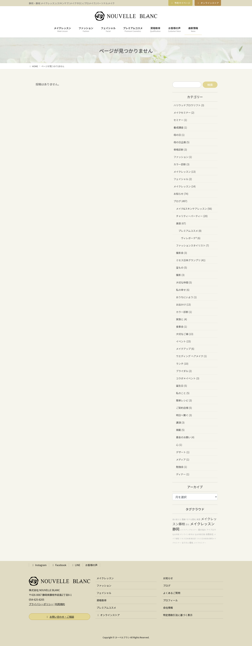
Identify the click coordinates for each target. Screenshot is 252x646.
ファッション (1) (183, 157)
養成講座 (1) (180, 127)
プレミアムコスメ (106, 607)
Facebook (59, 565)
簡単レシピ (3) (184, 400)
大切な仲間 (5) (184, 282)
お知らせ (168, 578)
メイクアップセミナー (189, 529)
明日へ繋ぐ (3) (184, 415)
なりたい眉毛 (187, 542)
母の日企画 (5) (181, 142)
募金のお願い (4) (185, 437)
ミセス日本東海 (202, 538)
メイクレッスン (105, 578)
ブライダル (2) (184, 371)
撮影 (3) (180, 275)
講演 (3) (180, 422)
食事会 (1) (181, 326)
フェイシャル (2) (183, 179)
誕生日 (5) (181, 385)
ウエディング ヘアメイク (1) (191, 356)
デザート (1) (182, 452)
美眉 (198, 519)
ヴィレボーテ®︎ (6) (190, 238)
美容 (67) (181, 223)
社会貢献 (175, 534)
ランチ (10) (182, 363)
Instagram (39, 565)
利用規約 (60, 604)
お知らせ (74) (181, 193)
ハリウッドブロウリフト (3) (189, 105)
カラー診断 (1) (184, 312)
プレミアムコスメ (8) (189, 230)
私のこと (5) (182, 393)
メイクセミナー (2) (184, 112)
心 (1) (179, 445)
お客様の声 (91, 565)
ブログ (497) (180, 201)
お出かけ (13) (183, 304)
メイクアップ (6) (185, 348)
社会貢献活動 (200, 534)
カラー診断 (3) (181, 164)
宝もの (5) (181, 267)
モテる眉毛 (191, 519)
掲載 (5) (180, 430)
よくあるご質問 (171, 593)
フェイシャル (104, 593)
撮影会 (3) (181, 253)
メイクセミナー (200, 542)
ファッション (104, 585)
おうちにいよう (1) (186, 297)
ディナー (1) (182, 474)
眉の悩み (202, 529)
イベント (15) (183, 341)
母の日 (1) (179, 135)
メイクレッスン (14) (185, 186)
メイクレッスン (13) (185, 171)
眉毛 (188, 524)
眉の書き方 (176, 519)
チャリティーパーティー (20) (192, 216)
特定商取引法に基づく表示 (177, 615)
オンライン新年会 (187, 534)
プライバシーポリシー (41, 604)
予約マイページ (180, 3)
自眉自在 (210, 534)
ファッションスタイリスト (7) (192, 245)
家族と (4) (181, 319)
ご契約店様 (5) (184, 408)
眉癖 (184, 519)
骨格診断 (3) (180, 149)
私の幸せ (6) (182, 290)
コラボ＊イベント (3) (187, 378)
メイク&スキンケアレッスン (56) (194, 208)
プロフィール (170, 600)
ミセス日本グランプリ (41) (190, 260)
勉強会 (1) (181, 467)
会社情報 (168, 607)
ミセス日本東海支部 (188, 538)
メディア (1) (182, 459)
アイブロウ (211, 529)
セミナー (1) (180, 120)
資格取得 (101, 600)
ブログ (166, 585)
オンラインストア (208, 3)
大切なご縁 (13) (184, 334)
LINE (75, 565)
